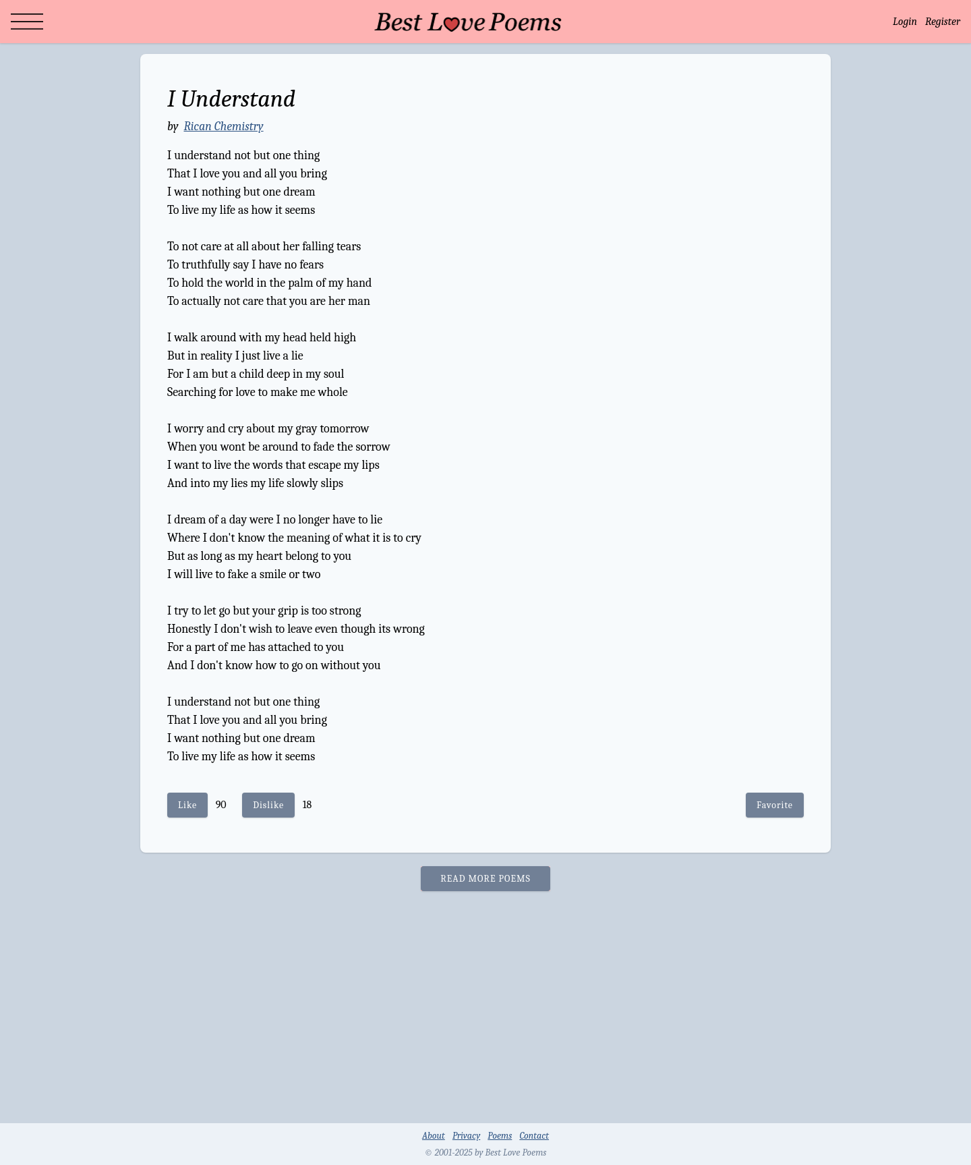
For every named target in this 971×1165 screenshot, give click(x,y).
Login (905, 22)
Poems (500, 1135)
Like (187, 805)
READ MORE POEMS (485, 878)
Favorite (775, 805)
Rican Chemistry (223, 126)
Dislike (268, 805)
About (433, 1135)
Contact (534, 1135)
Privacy (466, 1135)
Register (942, 22)
